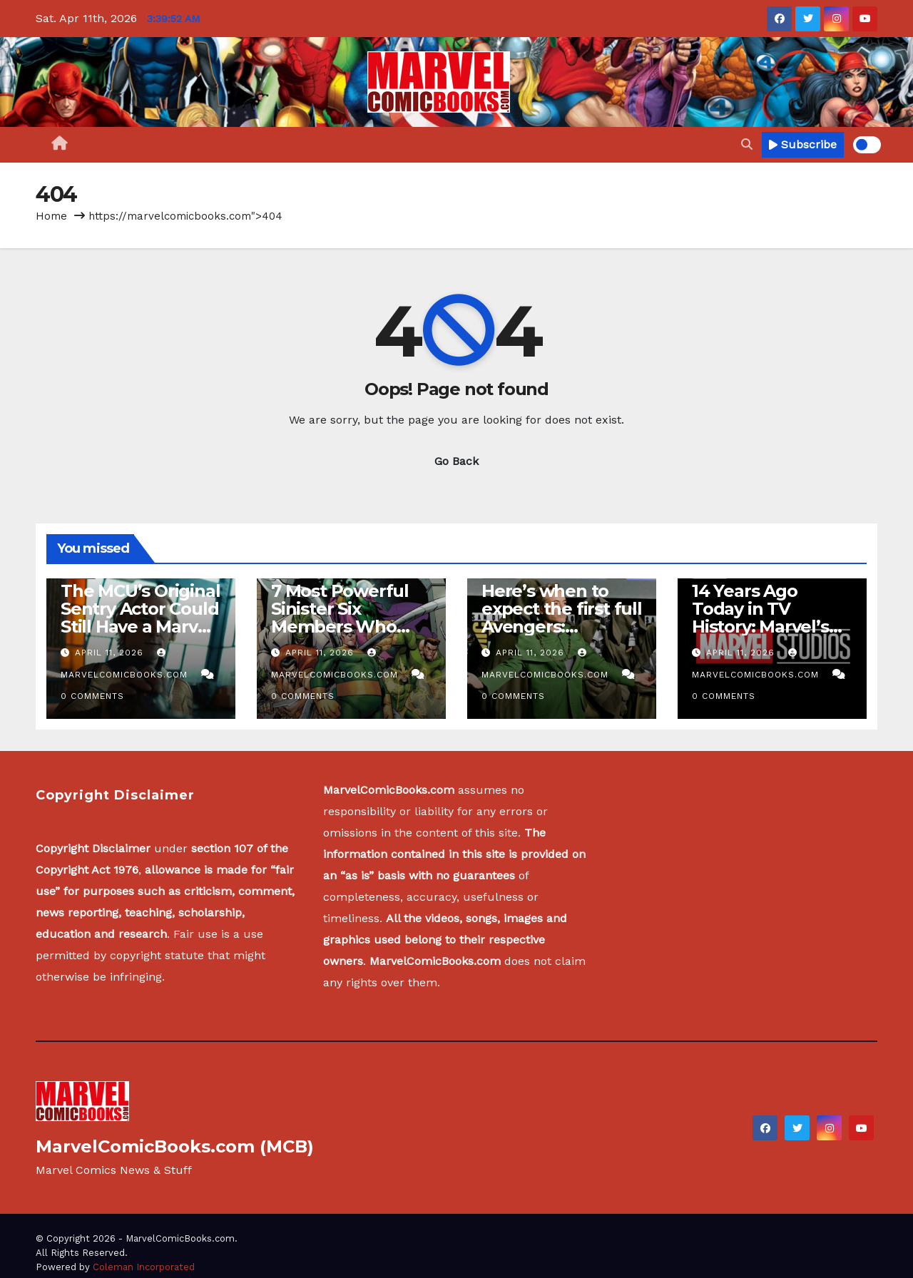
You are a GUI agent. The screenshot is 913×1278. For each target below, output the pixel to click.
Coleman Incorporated (144, 1267)
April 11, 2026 (111, 653)
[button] (747, 144)
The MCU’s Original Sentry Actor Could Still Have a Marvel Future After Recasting (140, 627)
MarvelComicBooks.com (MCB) (175, 1146)
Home (51, 216)
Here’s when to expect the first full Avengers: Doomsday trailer (561, 618)
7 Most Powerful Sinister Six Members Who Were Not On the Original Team (342, 627)
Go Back (456, 461)
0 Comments (92, 696)
